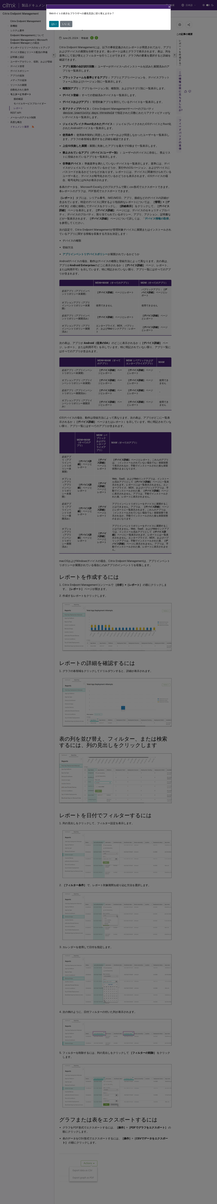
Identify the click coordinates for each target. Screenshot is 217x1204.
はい (54, 24)
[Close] (169, 6)
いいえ (66, 24)
